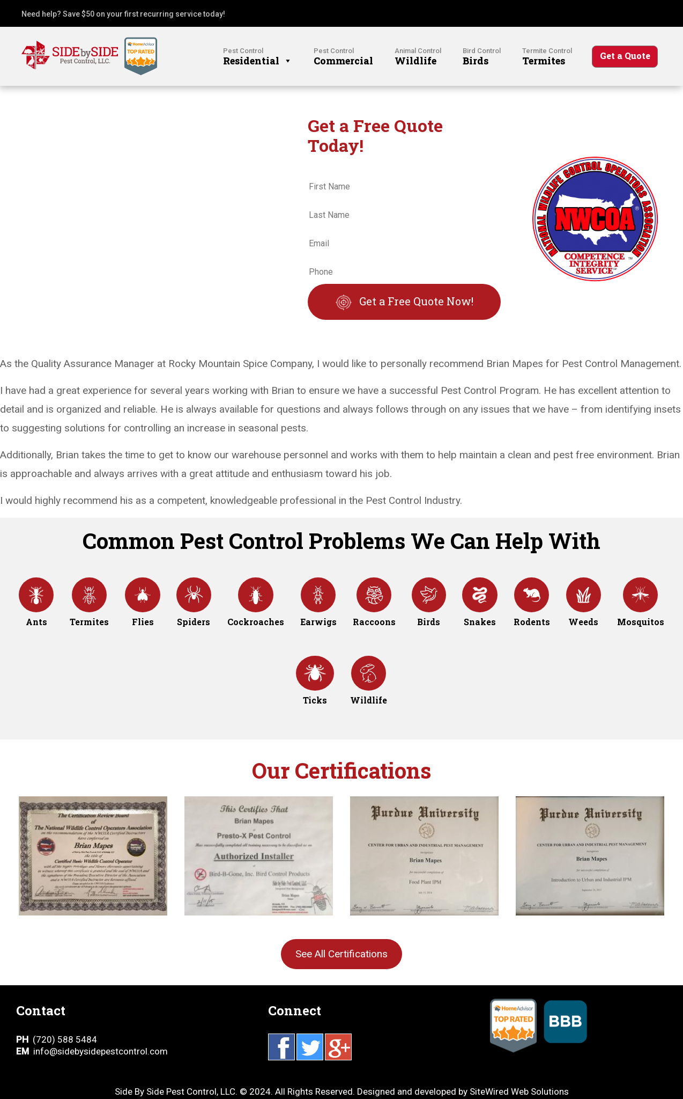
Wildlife (418, 57)
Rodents (531, 611)
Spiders (194, 611)
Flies (142, 611)
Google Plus (338, 1047)
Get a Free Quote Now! (416, 301)
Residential (257, 57)
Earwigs (318, 611)
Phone (323, 256)
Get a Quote (625, 55)
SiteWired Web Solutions (519, 1091)
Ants (36, 611)
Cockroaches (255, 611)
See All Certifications (341, 954)
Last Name (332, 199)
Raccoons (374, 611)
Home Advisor (513, 1052)
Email (321, 228)
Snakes (480, 611)
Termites (547, 57)
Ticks (315, 689)
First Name (332, 171)
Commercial (343, 57)
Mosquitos (641, 611)
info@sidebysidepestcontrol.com (100, 1051)
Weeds (583, 611)
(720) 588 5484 (65, 1039)
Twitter (309, 1047)
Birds (482, 57)
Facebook (281, 1047)
